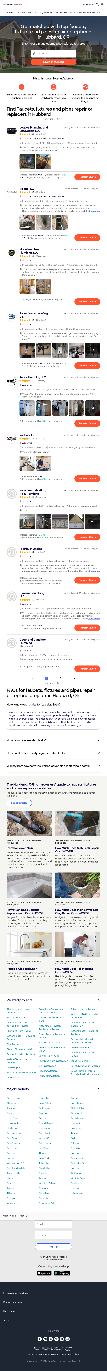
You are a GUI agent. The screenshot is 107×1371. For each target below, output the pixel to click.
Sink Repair (13, 1044)
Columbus (44, 1198)
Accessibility (67, 1349)
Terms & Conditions (70, 1354)
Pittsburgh (76, 1113)
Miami (10, 1178)
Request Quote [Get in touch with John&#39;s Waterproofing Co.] (87, 365)
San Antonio (77, 1158)
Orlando (11, 1183)
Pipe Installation (48, 1071)
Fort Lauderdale (16, 1168)
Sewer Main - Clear (49, 1056)
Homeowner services (53, 1293)
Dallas (74, 1138)
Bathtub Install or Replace (85, 1066)
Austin (74, 1133)
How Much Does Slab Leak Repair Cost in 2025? (77, 849)
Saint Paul (44, 1133)
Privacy (37, 1349)
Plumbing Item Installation (53, 1061)
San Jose (12, 1148)
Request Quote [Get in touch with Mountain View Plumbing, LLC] (87, 301)
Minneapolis (45, 1128)
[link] (53, 130)
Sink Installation (47, 1066)
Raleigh (43, 1178)
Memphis (76, 1123)
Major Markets (53, 1089)
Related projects (53, 1000)
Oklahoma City (47, 1203)
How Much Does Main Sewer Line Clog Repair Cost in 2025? (77, 911)
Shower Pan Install (17, 1017)
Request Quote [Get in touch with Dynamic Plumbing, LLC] (87, 627)
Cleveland (44, 1193)
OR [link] (17, 12)
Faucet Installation (49, 1076)
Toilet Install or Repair (83, 1009)
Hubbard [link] (26, 12)
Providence (77, 1118)
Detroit (43, 1118)
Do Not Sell (56, 1349)
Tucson (11, 1108)
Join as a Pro (87, 4)
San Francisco (15, 1143)
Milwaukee (77, 1193)
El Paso (75, 1143)
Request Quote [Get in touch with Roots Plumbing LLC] (87, 423)
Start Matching (53, 62)
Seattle (75, 1183)
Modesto (12, 1128)
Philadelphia (78, 1108)
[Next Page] (74, 678)
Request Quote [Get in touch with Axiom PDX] (87, 237)
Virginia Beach (79, 1178)
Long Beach (13, 1118)
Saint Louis (45, 1143)
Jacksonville (13, 1173)
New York (44, 1158)
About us (53, 1320)
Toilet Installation (80, 1061)
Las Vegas (44, 1148)
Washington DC (15, 1163)
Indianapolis (13, 1203)
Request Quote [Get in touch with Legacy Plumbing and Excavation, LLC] (87, 176)
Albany (42, 1153)
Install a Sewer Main (20, 848)
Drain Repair (14, 1067)
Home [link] (10, 12)
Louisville (44, 1098)
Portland (76, 1098)
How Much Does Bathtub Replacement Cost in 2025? (25, 911)
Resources (53, 1311)
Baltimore (44, 1108)
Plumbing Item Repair (19, 1031)
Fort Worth (77, 1148)
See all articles (19, 803)
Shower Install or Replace (21, 1072)
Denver (11, 1153)
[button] (27, 161)
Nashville (76, 1128)
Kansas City (45, 1138)
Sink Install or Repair (50, 1042)
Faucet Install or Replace (21, 1054)
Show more (94, 211)
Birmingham (13, 1098)
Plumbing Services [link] (43, 12)
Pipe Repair (13, 1077)
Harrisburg (77, 1103)
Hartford (11, 1158)
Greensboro (45, 1173)
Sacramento (14, 1133)
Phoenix (11, 1103)
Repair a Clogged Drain (22, 968)
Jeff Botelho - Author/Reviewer (24, 840)
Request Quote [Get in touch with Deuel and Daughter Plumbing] (87, 668)
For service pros (53, 1302)
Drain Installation (80, 1047)
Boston (43, 1113)
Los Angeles (13, 1123)
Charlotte (44, 1168)
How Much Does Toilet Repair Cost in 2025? (74, 970)
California (46, 1349)
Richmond (76, 1173)
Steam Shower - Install (19, 1049)
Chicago (11, 1198)
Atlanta (11, 1193)
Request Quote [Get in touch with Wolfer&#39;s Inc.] (87, 478)
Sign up (53, 1246)
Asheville (44, 1163)
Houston (75, 1153)
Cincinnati (44, 1188)
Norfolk (75, 1168)
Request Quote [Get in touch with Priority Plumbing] (87, 580)
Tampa (10, 1188)
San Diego (12, 1138)
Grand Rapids (46, 1123)
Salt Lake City (78, 1163)
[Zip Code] (53, 53)
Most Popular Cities (15, 1216)
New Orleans (46, 1103)
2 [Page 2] (60, 678)
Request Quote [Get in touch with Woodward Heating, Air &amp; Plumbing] (87, 536)
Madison (75, 1188)
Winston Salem (47, 1183)
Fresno (10, 1113)
